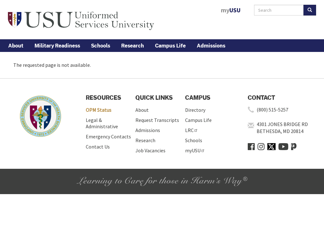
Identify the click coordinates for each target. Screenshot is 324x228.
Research (132, 45)
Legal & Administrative (102, 123)
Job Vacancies (150, 150)
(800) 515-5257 (272, 109)
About (15, 45)
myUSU (195, 150)
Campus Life (170, 45)
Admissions (211, 45)
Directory (195, 110)
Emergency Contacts (108, 136)
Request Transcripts (157, 120)
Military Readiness (57, 45)
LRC (191, 130)
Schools (100, 45)
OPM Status (98, 110)
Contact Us (98, 146)
